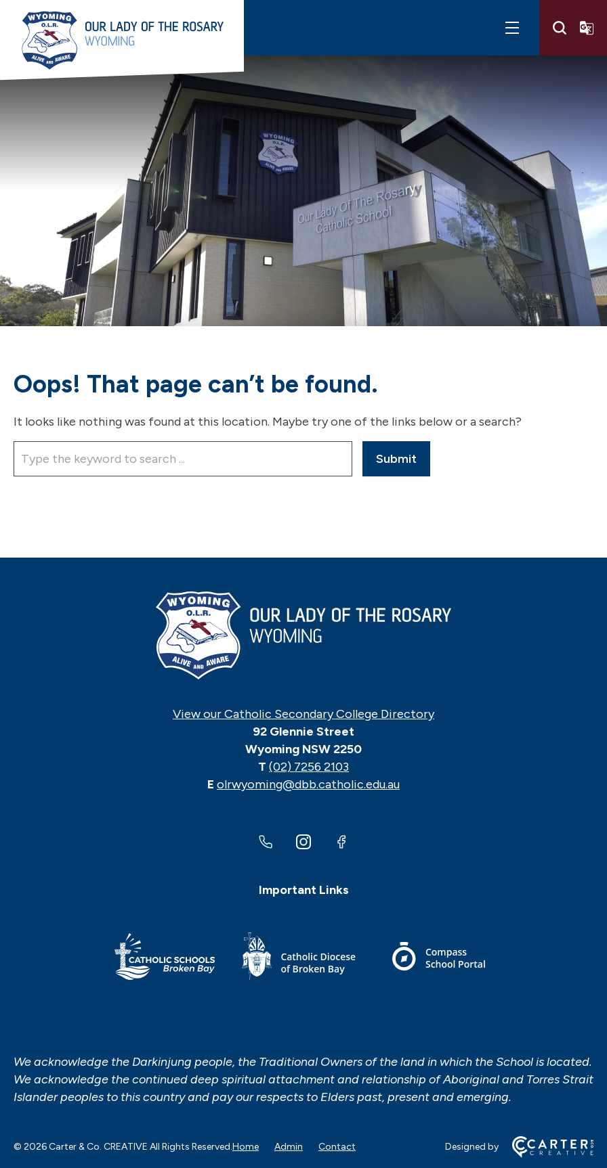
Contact (337, 1146)
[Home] (303, 635)
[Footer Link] (164, 958)
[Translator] (586, 27)
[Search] (559, 27)
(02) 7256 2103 (309, 766)
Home (245, 1146)
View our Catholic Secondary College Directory (303, 713)
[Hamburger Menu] (512, 28)
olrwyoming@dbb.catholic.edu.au (308, 784)
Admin (288, 1146)
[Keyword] (183, 458)
